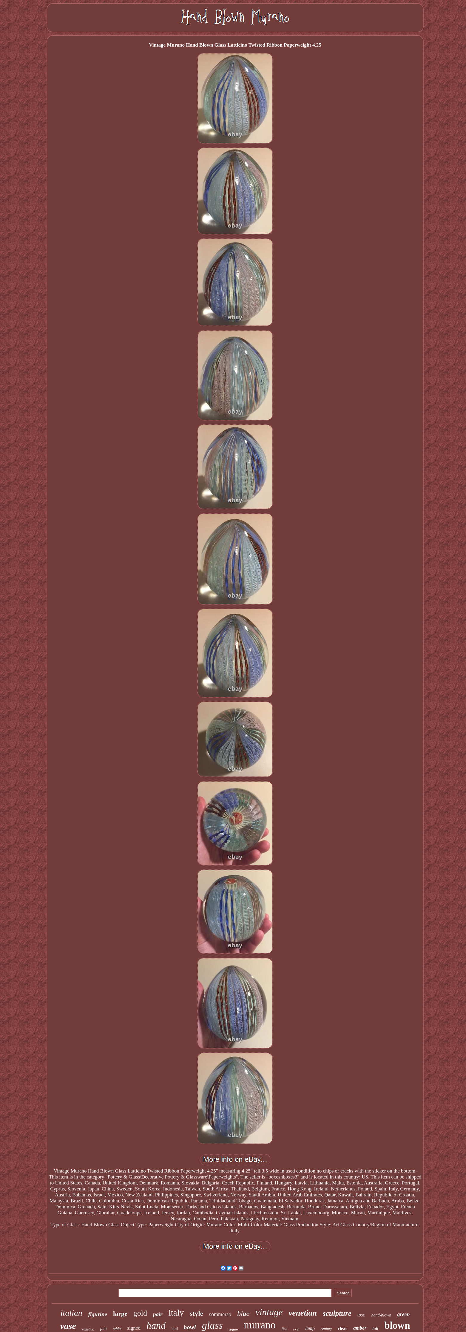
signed (134, 1328)
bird (175, 1328)
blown (397, 1325)
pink (103, 1328)
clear (342, 1328)
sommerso (220, 1314)
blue (243, 1313)
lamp (310, 1328)
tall (375, 1328)
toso (361, 1314)
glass (212, 1325)
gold (140, 1313)
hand (156, 1325)
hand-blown (381, 1315)
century (326, 1329)
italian (71, 1312)
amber (359, 1328)
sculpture (337, 1313)
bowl (190, 1327)
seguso (233, 1329)
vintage (269, 1312)
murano (260, 1325)
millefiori (88, 1329)
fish (284, 1328)
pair (158, 1314)
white (117, 1329)
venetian (302, 1312)
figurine (97, 1314)
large (120, 1313)
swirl (296, 1329)
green (403, 1314)
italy (176, 1312)
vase (68, 1326)
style (196, 1313)
